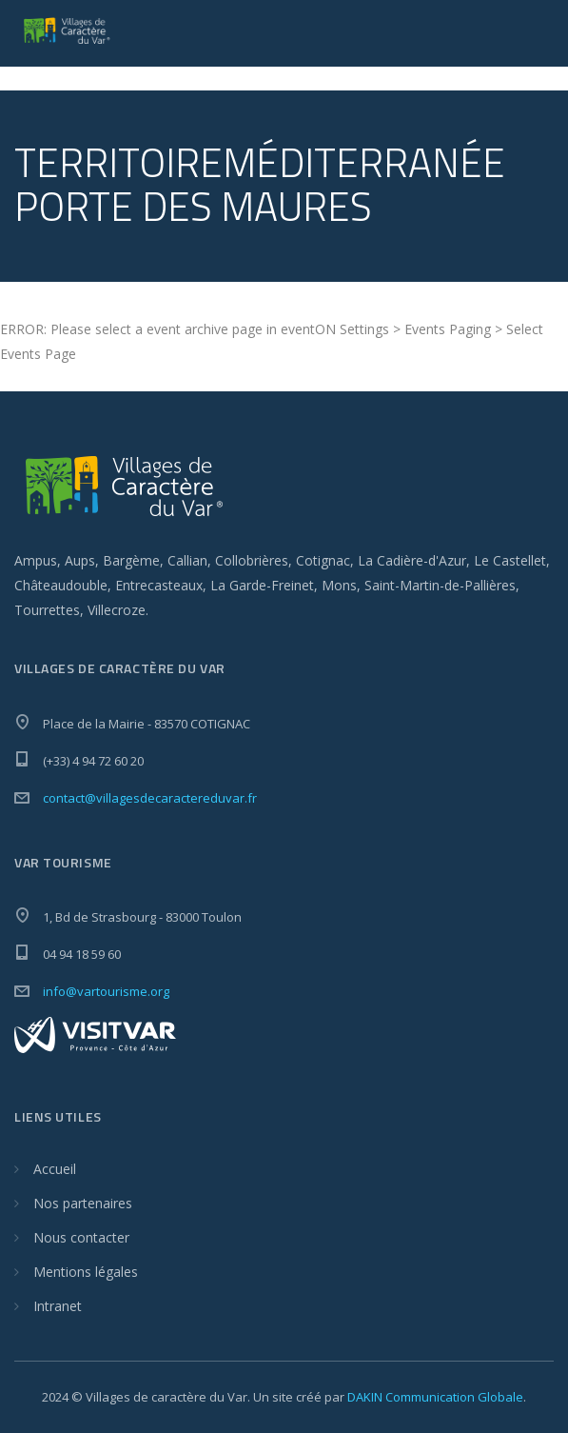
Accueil (54, 1169)
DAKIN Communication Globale (435, 1396)
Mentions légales (85, 1272)
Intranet (57, 1306)
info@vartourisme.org (106, 991)
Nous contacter (81, 1237)
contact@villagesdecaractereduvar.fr (150, 797)
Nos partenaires (82, 1203)
